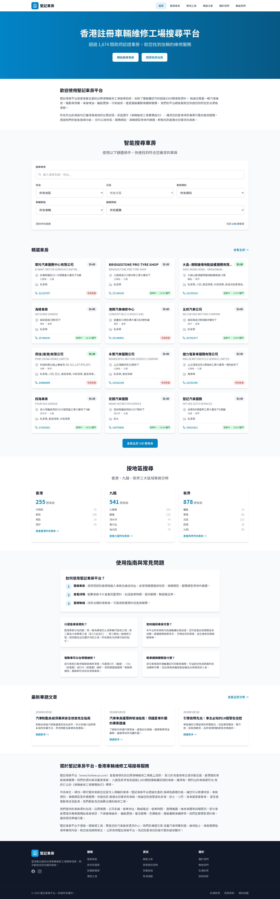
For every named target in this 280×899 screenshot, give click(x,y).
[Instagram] (39, 871)
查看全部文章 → (238, 697)
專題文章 (208, 5)
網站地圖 (244, 893)
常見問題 (148, 876)
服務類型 (111, 202)
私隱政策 (204, 870)
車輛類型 (41, 202)
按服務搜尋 (93, 870)
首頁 (161, 5)
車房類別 (182, 185)
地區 (38, 185)
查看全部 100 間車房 (140, 443)
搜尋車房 (175, 5)
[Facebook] (33, 871)
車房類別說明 (150, 865)
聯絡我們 (241, 5)
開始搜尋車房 (125, 57)
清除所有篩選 (43, 223)
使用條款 (204, 876)
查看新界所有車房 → (194, 536)
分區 (108, 185)
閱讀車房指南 (154, 57)
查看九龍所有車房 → (120, 536)
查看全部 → (241, 250)
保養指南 (148, 870)
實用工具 (191, 5)
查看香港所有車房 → (47, 531)
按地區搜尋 (93, 865)
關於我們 (224, 5)
